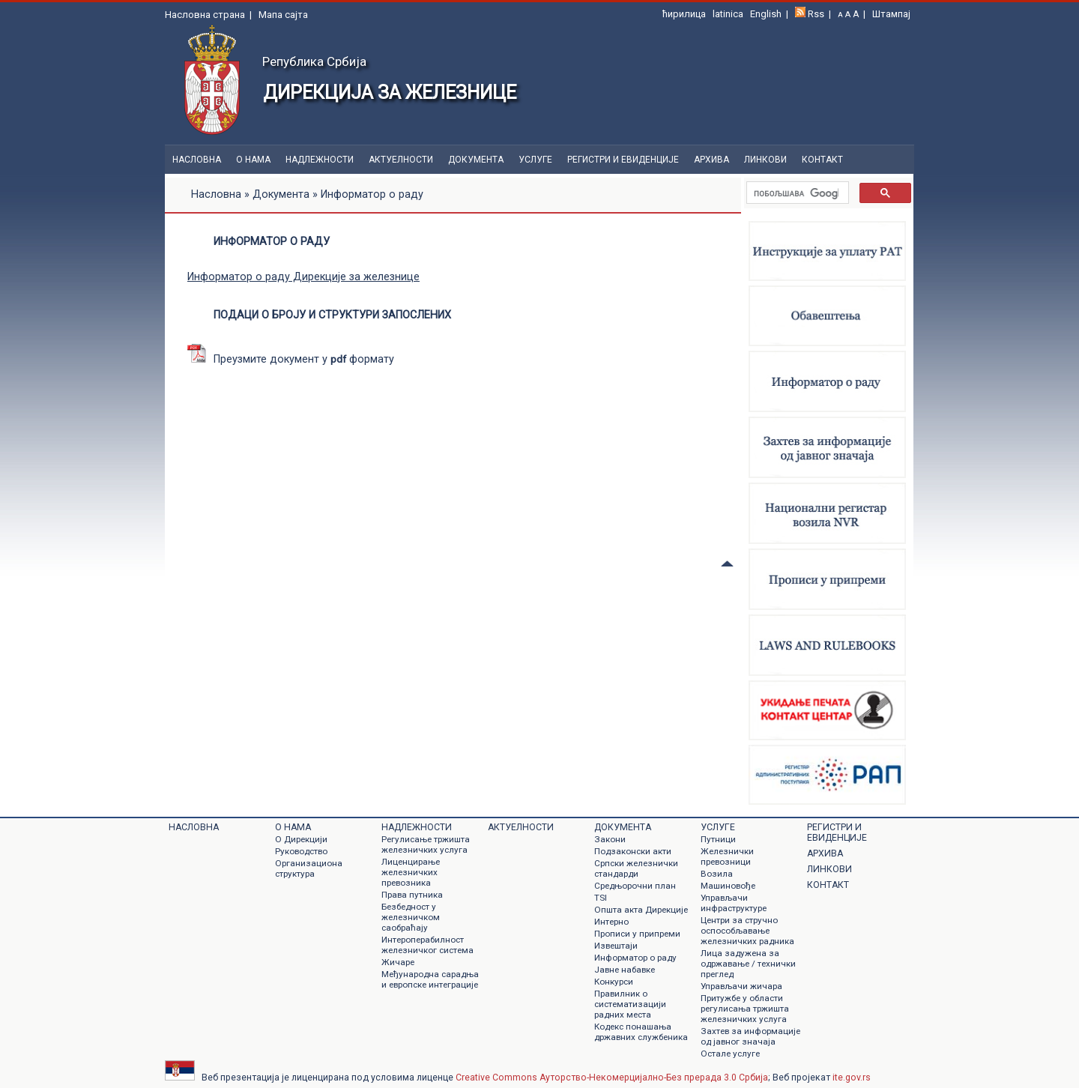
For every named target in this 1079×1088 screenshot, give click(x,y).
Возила (717, 873)
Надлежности (319, 159)
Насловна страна (205, 14)
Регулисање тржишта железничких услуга (425, 844)
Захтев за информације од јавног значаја (750, 1036)
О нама (253, 159)
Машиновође (728, 885)
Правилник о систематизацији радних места (630, 1004)
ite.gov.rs (851, 1077)
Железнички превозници (727, 856)
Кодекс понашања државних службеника (641, 1031)
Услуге (535, 159)
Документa (476, 159)
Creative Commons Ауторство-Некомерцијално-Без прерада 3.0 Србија (612, 1077)
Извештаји (616, 945)
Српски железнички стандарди (636, 868)
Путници (718, 839)
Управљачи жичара (741, 986)
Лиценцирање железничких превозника (410, 872)
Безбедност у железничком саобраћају (410, 917)
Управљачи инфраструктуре (734, 902)
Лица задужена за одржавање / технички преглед (748, 963)
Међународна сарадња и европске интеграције (430, 979)
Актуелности (401, 159)
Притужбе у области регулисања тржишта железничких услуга (745, 1008)
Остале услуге (730, 1053)
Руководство (301, 851)
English (766, 13)
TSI (600, 897)
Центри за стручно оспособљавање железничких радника (747, 930)
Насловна (196, 159)
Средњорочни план (635, 885)
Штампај (891, 13)
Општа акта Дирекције (641, 909)
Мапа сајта (283, 14)
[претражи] (796, 193)
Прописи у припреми (637, 933)
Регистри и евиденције (623, 159)
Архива (711, 159)
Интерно (611, 921)
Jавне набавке (624, 969)
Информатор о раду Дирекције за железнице (303, 277)
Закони (610, 839)
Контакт (822, 159)
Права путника (412, 894)
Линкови (765, 159)
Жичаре (397, 962)
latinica (728, 13)
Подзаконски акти (632, 851)
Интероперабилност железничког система (427, 944)
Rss (816, 13)
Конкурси (613, 981)
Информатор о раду (635, 957)
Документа (281, 194)
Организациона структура (308, 868)
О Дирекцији (301, 839)
